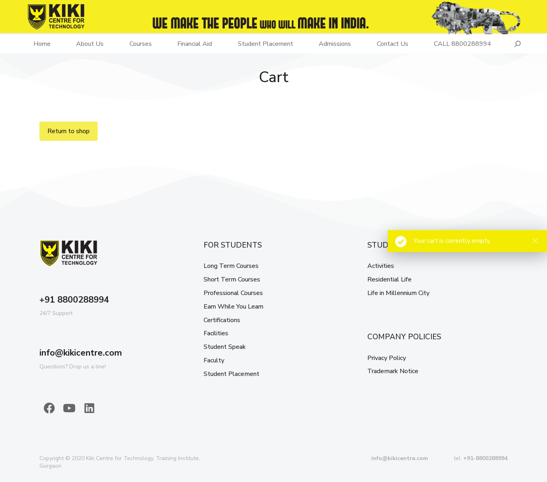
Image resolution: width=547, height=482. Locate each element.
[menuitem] (42, 43)
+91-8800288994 (485, 458)
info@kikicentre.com (80, 353)
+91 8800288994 (74, 300)
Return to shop (68, 131)
